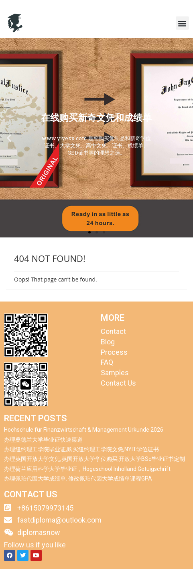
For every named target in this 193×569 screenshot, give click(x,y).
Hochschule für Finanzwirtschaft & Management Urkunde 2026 (83, 429)
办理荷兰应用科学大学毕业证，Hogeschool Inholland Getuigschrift (87, 469)
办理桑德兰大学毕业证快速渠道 (43, 439)
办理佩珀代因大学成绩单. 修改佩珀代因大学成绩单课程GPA (78, 478)
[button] (182, 23)
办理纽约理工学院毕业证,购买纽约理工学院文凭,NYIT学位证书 (81, 449)
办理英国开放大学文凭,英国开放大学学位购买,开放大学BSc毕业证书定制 (94, 459)
